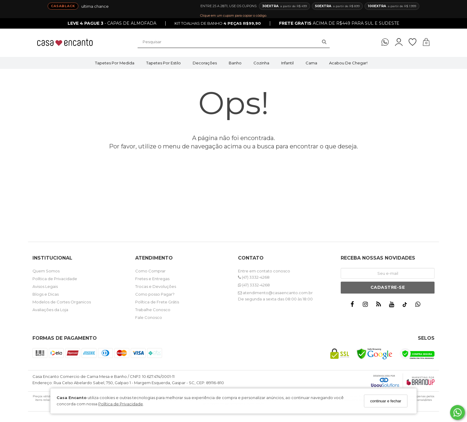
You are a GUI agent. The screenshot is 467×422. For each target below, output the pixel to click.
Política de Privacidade (120, 403)
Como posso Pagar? (155, 294)
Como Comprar (150, 271)
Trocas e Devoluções (155, 286)
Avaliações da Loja (50, 309)
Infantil (287, 62)
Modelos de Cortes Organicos (61, 302)
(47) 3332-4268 (254, 277)
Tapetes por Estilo (163, 62)
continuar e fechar (385, 401)
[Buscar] (324, 42)
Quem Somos (46, 271)
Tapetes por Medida (114, 62)
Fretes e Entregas (152, 278)
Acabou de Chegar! (348, 62)
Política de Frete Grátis (157, 302)
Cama (311, 62)
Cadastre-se (388, 287)
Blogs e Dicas (45, 294)
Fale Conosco (148, 317)
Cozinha (261, 62)
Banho (235, 62)
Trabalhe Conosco (152, 309)
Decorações (205, 62)
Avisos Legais (45, 286)
